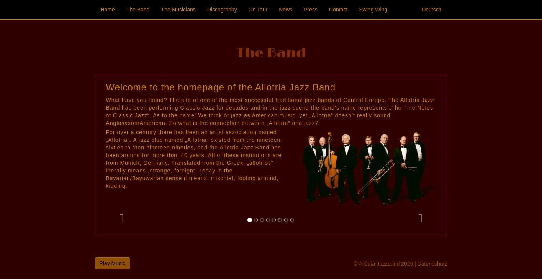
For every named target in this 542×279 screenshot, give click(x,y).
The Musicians (178, 10)
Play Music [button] (113, 263)
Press (311, 10)
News (285, 10)
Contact (338, 10)
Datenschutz (432, 264)
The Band (138, 10)
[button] (121, 155)
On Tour (258, 10)
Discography (222, 10)
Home (108, 10)
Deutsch (431, 10)
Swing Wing (373, 10)
